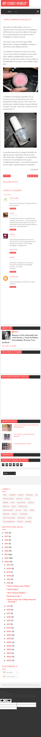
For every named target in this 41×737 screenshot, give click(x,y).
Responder (13, 208)
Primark (5, 502)
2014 (7, 544)
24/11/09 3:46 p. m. (14, 215)
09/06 (9, 642)
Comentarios (9, 676)
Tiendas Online (8, 499)
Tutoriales (23, 514)
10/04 (9, 628)
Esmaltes (29, 495)
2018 (7, 533)
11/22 (9, 583)
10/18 (9, 621)
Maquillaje (21, 502)
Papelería (6, 514)
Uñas (5, 495)
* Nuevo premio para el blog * (18, 586)
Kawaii (32, 510)
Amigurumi (21, 518)
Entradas (7, 672)
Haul (12, 502)
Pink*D (12, 234)
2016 (7, 540)
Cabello (31, 502)
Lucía (12, 213)
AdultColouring (9, 518)
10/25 (9, 617)
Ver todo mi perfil (9, 346)
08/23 (9, 650)
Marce (12, 257)
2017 (7, 536)
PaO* (16, 332)
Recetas (18, 510)
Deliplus (7, 176)
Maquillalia (22, 506)
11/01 (9, 613)
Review (14, 514)
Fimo (25, 510)
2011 (6, 555)
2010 (7, 558)
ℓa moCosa (14, 276)
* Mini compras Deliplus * (16, 593)
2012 (7, 551)
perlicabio (14, 198)
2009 (7, 562)
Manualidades (8, 510)
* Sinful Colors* (12, 589)
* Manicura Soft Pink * (22, 444)
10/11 (9, 624)
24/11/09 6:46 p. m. (14, 236)
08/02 (9, 660)
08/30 (9, 646)
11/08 (9, 610)
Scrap (29, 518)
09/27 (9, 631)
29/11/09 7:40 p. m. (14, 278)
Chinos (27, 499)
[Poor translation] (7, 700)
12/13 (9, 572)
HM (36, 495)
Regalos (6, 506)
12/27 (9, 565)
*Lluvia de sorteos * (14, 596)
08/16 (9, 653)
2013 (7, 547)
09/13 (9, 639)
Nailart (21, 495)
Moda (14, 506)
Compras (12, 495)
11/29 (9, 579)
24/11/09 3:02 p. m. (14, 200)
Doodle (20, 521)
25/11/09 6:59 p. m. (14, 259)
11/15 (8, 606)
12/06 (9, 576)
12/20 (9, 569)
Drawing (28, 521)
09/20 (9, 635)
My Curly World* (15, 3)
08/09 (9, 657)
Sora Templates (15, 685)
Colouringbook (9, 521)
